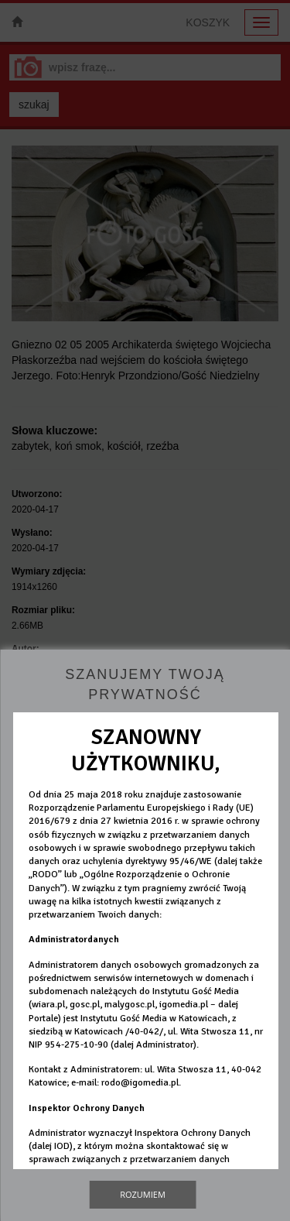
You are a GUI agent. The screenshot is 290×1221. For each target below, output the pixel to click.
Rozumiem (142, 1194)
